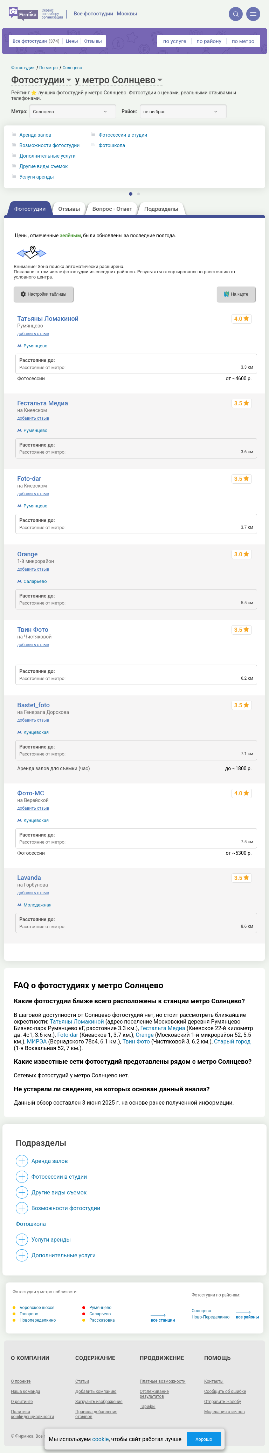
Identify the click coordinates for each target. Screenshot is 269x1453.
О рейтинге (22, 1401)
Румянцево (35, 345)
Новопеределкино (34, 1320)
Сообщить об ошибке (225, 1391)
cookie (100, 1439)
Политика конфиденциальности (32, 1414)
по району (208, 41)
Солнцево (201, 1310)
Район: (129, 111)
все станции (163, 1318)
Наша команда (25, 1391)
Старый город (232, 1041)
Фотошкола (31, 1224)
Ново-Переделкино (210, 1317)
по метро (243, 41)
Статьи (82, 1381)
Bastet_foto (33, 705)
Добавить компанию (95, 1391)
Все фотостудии (36, 41)
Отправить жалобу (222, 1401)
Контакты (213, 1381)
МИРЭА (37, 1041)
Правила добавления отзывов (96, 1414)
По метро (49, 67)
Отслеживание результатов (154, 1394)
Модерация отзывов (224, 1411)
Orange (27, 554)
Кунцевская (36, 732)
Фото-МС (30, 793)
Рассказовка (98, 1320)
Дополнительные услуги (48, 156)
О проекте (20, 1381)
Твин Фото (32, 629)
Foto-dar (29, 478)
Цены (72, 41)
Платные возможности (163, 1381)
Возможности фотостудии (50, 145)
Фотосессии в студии (59, 1176)
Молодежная (37, 905)
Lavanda (29, 877)
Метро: (19, 111)
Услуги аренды (37, 177)
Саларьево (35, 581)
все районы (247, 1315)
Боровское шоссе (33, 1307)
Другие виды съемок (44, 166)
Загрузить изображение (99, 1401)
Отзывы (93, 41)
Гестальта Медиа (42, 403)
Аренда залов (35, 135)
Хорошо (203, 1439)
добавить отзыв (33, 333)
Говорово (25, 1313)
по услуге (174, 41)
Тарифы (148, 1406)
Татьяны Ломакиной (47, 318)
